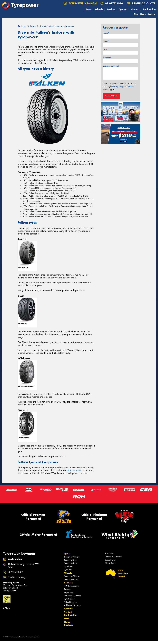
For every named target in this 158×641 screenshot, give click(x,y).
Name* (106, 33)
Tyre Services (69, 599)
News (143, 14)
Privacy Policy (117, 86)
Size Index (109, 553)
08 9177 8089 (114, 3)
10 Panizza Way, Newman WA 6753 (23, 566)
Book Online (149, 9)
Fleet (136, 14)
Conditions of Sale (32, 637)
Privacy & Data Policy (17, 637)
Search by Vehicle (71, 557)
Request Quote (111, 96)
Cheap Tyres (110, 563)
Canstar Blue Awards (113, 556)
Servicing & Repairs (72, 595)
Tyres (88, 9)
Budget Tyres (110, 560)
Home (21, 26)
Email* (105, 49)
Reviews (151, 14)
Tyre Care (68, 566)
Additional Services (72, 605)
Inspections (68, 592)
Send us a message (17, 577)
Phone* (106, 41)
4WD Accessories (71, 586)
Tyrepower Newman (80, 3)
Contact (135, 9)
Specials (123, 9)
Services (111, 9)
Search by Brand (71, 563)
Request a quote (141, 3)
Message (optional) (111, 66)
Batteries (67, 589)
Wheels (99, 9)
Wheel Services (70, 602)
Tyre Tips (68, 569)
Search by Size (70, 560)
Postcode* (107, 57)
